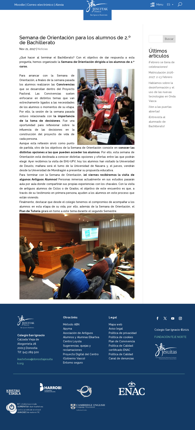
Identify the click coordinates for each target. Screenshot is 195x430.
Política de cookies (121, 337)
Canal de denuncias (121, 358)
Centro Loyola (72, 341)
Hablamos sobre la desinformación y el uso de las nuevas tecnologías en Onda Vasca (162, 92)
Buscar (169, 38)
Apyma (67, 328)
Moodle (19, 4)
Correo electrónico (40, 4)
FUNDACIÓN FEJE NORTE (170, 336)
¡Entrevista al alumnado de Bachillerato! (157, 122)
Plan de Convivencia (122, 341)
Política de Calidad (121, 354)
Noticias (43, 48)
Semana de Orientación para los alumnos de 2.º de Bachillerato (75, 40)
